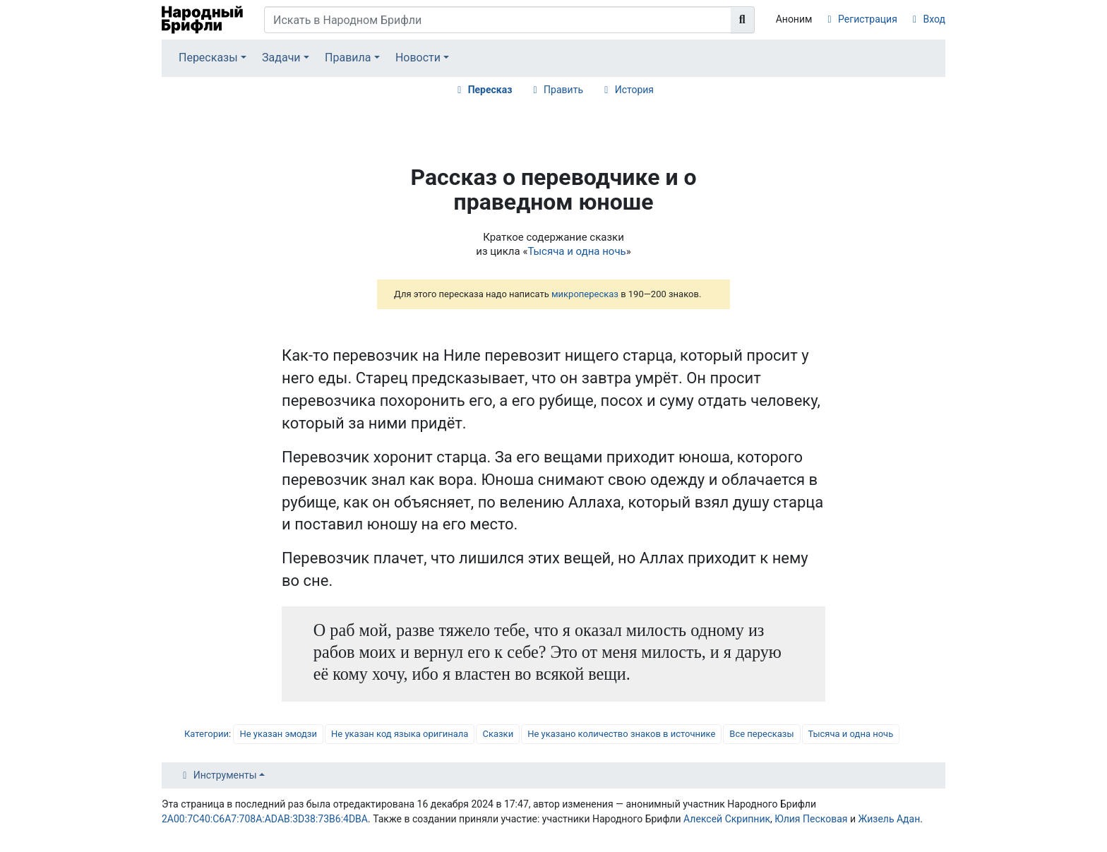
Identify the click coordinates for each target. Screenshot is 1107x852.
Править (563, 89)
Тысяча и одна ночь (576, 251)
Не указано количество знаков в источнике (621, 733)
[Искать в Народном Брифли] (497, 19)
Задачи (281, 57)
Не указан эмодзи (278, 733)
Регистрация (867, 19)
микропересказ (584, 294)
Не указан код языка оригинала (399, 733)
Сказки (497, 733)
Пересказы (208, 57)
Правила (348, 57)
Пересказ (490, 89)
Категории (206, 733)
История (634, 89)
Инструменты (225, 775)
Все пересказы (761, 733)
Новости (418, 57)
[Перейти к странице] (743, 19)
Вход (934, 19)
